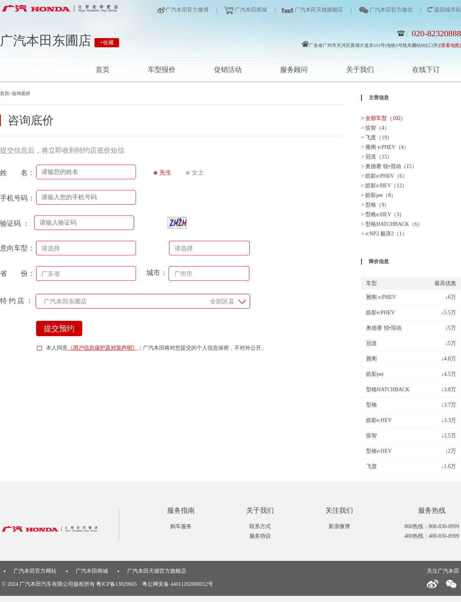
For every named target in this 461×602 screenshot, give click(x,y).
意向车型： (17, 248)
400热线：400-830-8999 (432, 536)
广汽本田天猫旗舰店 (318, 10)
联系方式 (260, 526)
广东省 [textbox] (50, 273)
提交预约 (59, 328)
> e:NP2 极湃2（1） (384, 234)
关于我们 (360, 69)
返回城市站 (447, 10)
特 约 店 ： (16, 301)
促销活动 (228, 69)
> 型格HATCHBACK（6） (392, 224)
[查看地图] (450, 45)
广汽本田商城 (250, 10)
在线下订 (426, 69)
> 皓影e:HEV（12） (384, 185)
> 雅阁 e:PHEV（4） (385, 147)
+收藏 (107, 42)
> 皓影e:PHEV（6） (384, 176)
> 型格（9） (375, 205)
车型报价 (162, 69)
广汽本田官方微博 (187, 10)
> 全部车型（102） (383, 118)
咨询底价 (21, 93)
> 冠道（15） (376, 157)
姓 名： (17, 173)
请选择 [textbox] (50, 248)
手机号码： (17, 198)
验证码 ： (16, 223)
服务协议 (260, 536)
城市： (198, 273)
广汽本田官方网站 (34, 571)
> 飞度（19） (376, 137)
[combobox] (86, 248)
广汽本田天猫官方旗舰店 (156, 571)
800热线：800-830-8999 (432, 526)
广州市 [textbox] (183, 273)
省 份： (17, 273)
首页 (102, 69)
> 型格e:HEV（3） (383, 214)
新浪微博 (339, 526)
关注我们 (339, 510)
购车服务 (181, 526)
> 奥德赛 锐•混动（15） (389, 166)
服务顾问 (294, 69)
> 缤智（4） (375, 128)
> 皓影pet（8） (378, 195)
